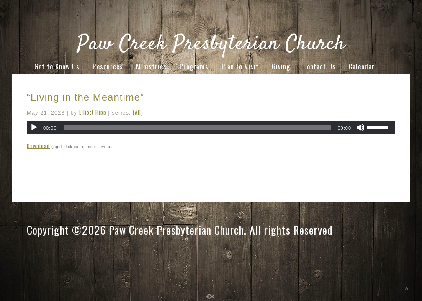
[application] (211, 127)
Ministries (151, 66)
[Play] (34, 127)
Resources (108, 66)
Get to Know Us (57, 66)
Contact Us (319, 66)
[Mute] (360, 127)
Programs (194, 66)
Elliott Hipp (92, 112)
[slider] (197, 127)
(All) (138, 112)
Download (38, 145)
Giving (281, 66)
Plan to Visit (240, 66)
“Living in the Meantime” (85, 97)
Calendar (362, 66)
